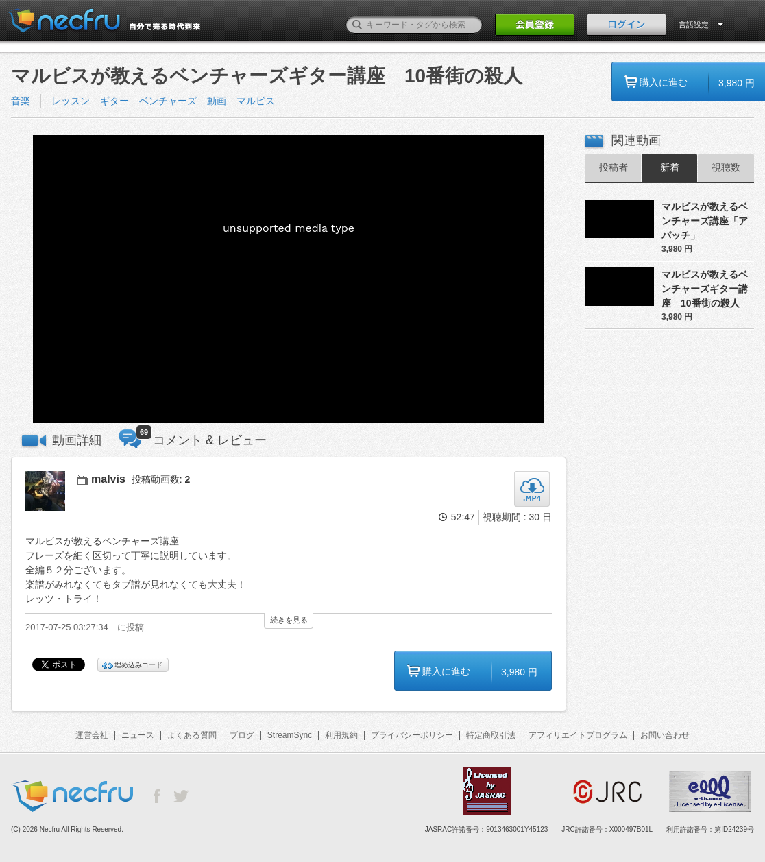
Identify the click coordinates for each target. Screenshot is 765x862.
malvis (108, 479)
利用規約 (341, 735)
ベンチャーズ (168, 100)
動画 (216, 100)
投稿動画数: (161, 479)
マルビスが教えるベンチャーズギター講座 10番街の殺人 (704, 289)
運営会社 (91, 735)
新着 (669, 167)
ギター (114, 100)
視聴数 (726, 167)
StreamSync (289, 735)
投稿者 (613, 167)
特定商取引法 (490, 735)
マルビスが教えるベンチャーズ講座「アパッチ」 (704, 221)
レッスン (70, 100)
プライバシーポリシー (412, 735)
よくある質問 (192, 735)
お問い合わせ (665, 735)
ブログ (242, 735)
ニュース (137, 735)
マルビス (255, 100)
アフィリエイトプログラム (578, 735)
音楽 (20, 100)
